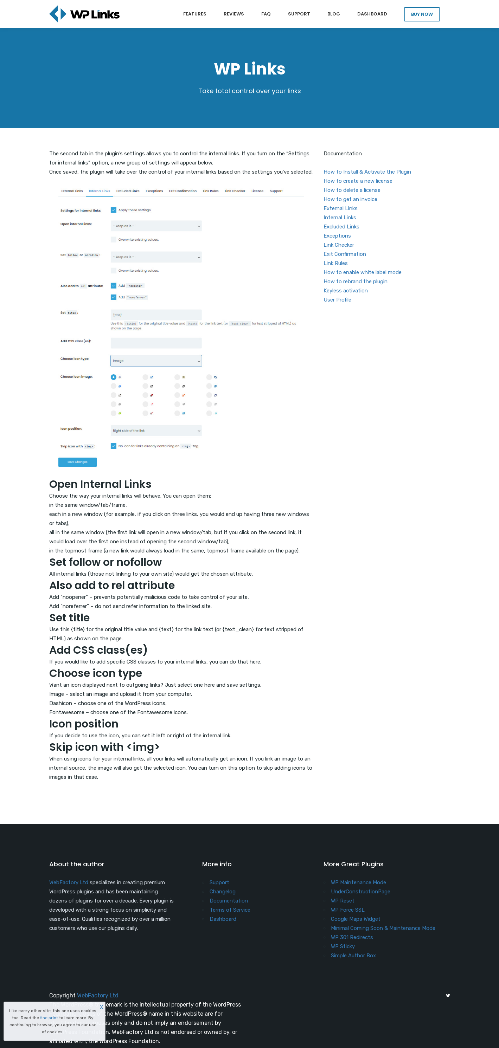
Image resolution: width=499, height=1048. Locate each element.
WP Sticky (343, 946)
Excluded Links (341, 227)
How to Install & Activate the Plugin (367, 172)
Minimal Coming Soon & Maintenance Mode (383, 928)
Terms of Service (230, 910)
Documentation (229, 901)
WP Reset (342, 901)
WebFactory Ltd (68, 882)
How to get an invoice (350, 199)
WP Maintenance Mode (358, 882)
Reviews (234, 14)
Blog (333, 14)
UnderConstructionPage (360, 891)
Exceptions (337, 236)
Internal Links (340, 217)
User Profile (337, 300)
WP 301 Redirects (352, 937)
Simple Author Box (353, 955)
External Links (341, 208)
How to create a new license (358, 181)
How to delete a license (352, 190)
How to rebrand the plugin (356, 281)
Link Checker (339, 245)
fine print (49, 1017)
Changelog (223, 891)
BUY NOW (422, 14)
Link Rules (336, 263)
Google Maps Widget (355, 919)
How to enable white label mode (363, 272)
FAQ (266, 14)
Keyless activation (346, 290)
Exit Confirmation (345, 254)
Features (194, 14)
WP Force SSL (348, 910)
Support (299, 14)
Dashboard (372, 14)
